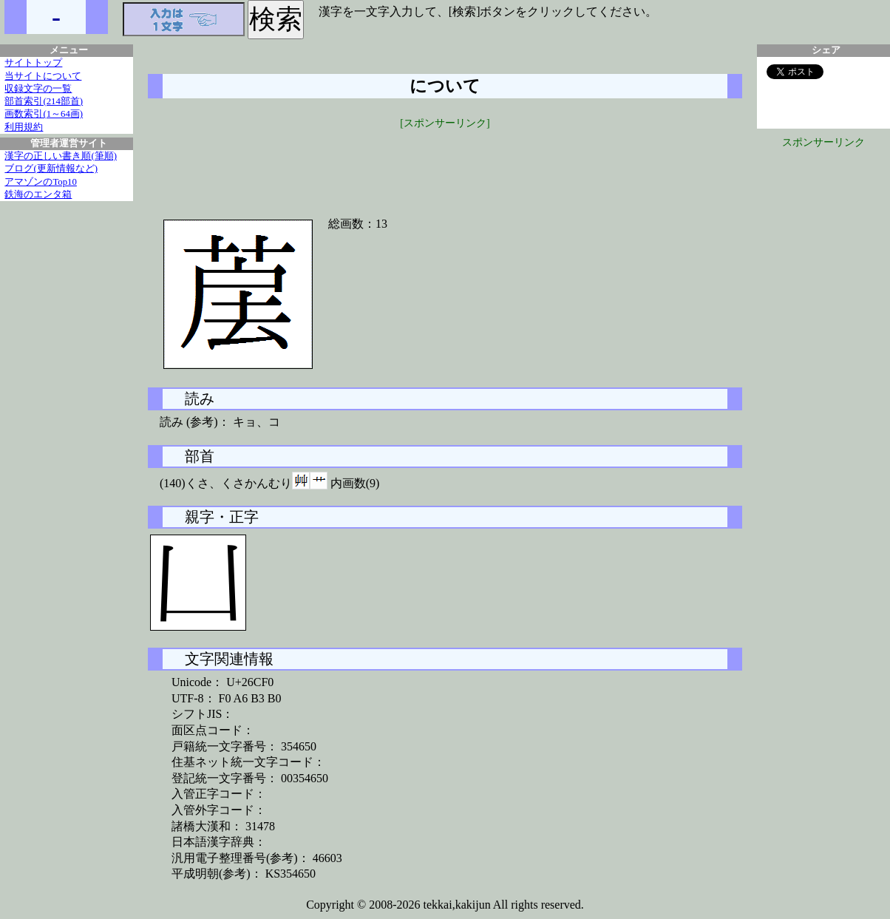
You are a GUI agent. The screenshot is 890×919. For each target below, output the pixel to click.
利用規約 (23, 127)
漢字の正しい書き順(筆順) (60, 156)
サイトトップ (33, 63)
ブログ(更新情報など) (51, 168)
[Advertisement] (445, 164)
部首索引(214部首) (43, 101)
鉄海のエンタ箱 (38, 194)
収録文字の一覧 (38, 89)
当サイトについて (42, 76)
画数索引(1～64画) (43, 114)
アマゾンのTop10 (40, 182)
